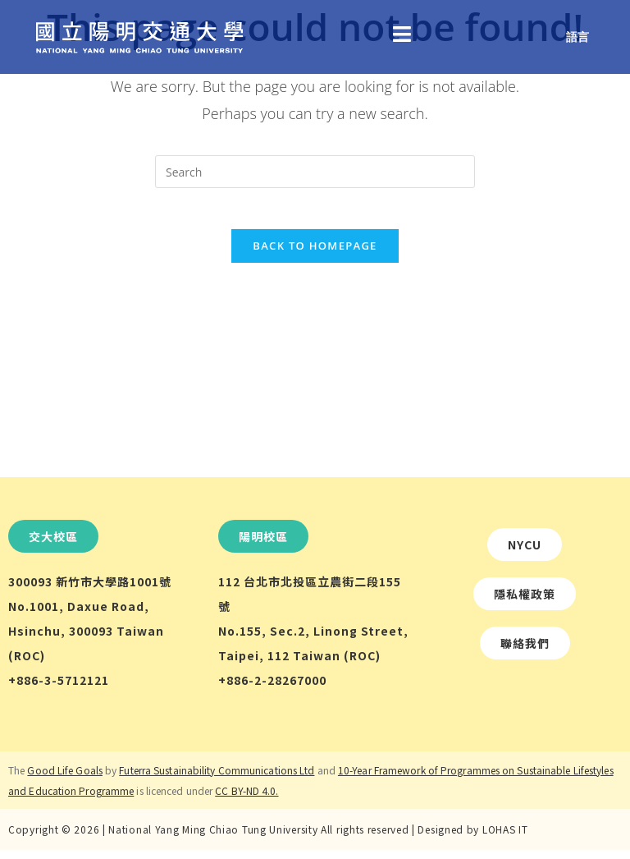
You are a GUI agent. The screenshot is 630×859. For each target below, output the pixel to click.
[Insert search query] (315, 171)
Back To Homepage (315, 254)
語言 (577, 36)
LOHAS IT (505, 838)
